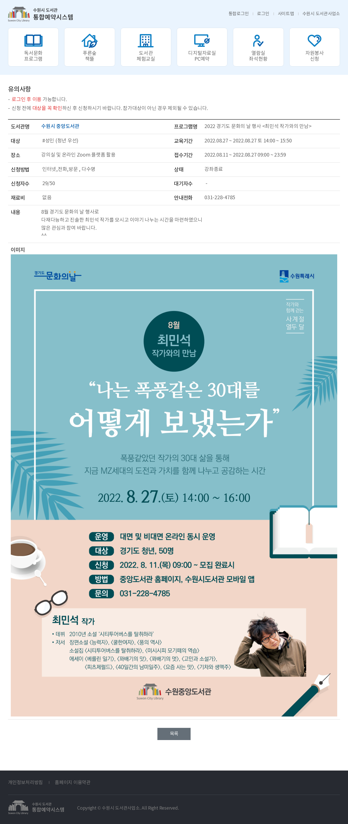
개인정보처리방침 (25, 782)
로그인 (263, 13)
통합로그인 (238, 13)
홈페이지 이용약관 (73, 782)
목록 (174, 734)
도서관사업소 (321, 13)
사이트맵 (286, 13)
